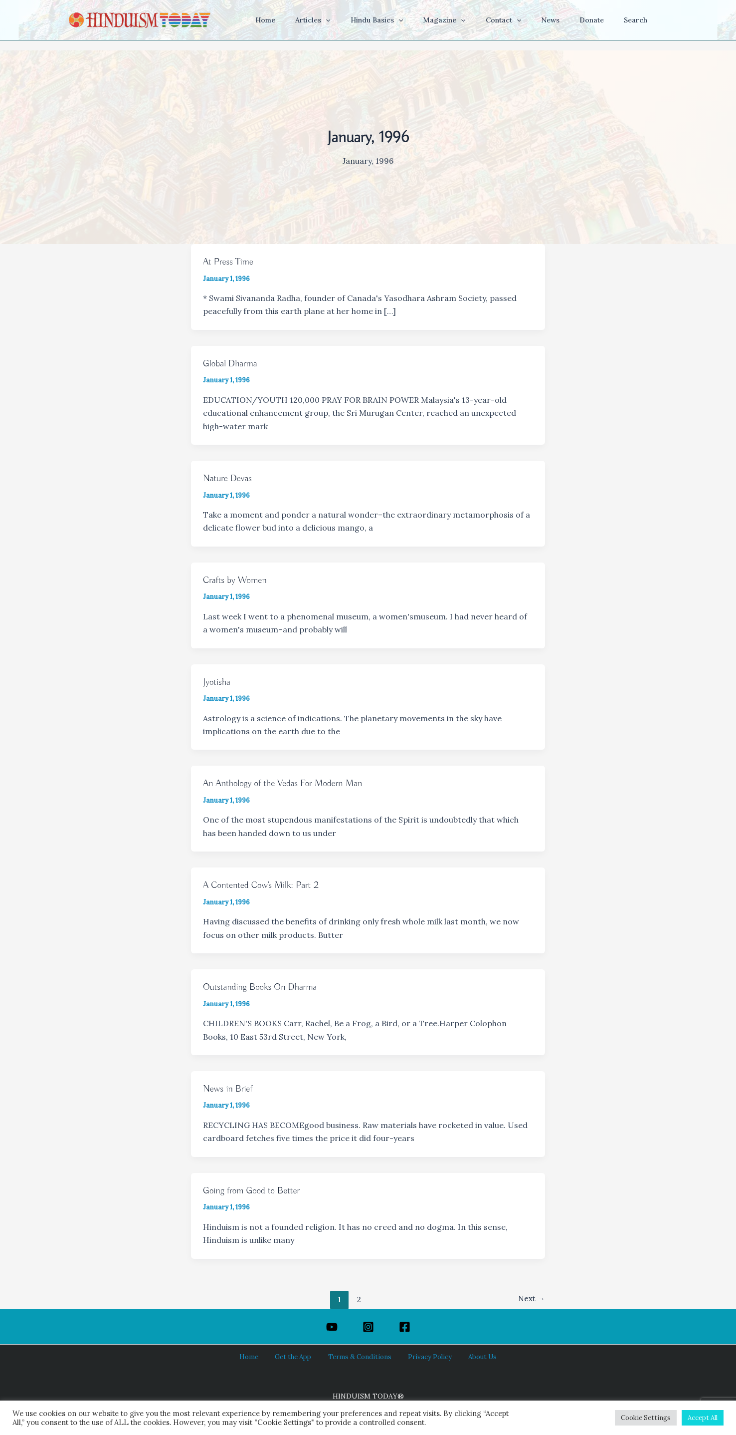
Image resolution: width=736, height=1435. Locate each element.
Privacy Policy (423, 1356)
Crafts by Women (237, 580)
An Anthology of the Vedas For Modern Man (288, 783)
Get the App (299, 1356)
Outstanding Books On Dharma (264, 987)
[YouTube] (332, 1327)
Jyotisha (217, 682)
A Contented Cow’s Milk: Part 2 (265, 885)
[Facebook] (404, 1327)
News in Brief (229, 1089)
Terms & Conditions (360, 1356)
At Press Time (230, 262)
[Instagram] (368, 1327)
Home (261, 1356)
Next (530, 1299)
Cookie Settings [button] (646, 1418)
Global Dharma (232, 363)
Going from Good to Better (255, 1190)
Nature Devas (229, 478)
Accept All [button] (703, 1418)
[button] (364, 20)
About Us (469, 1356)
